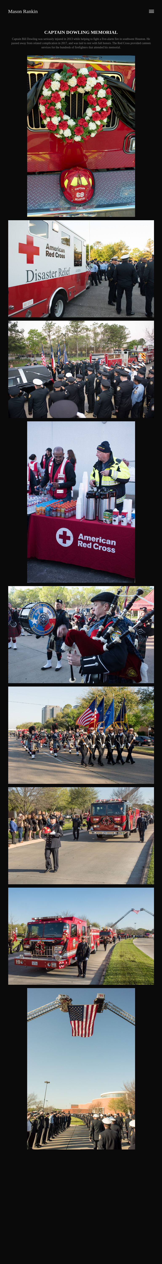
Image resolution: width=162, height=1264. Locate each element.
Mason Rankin (23, 11)
